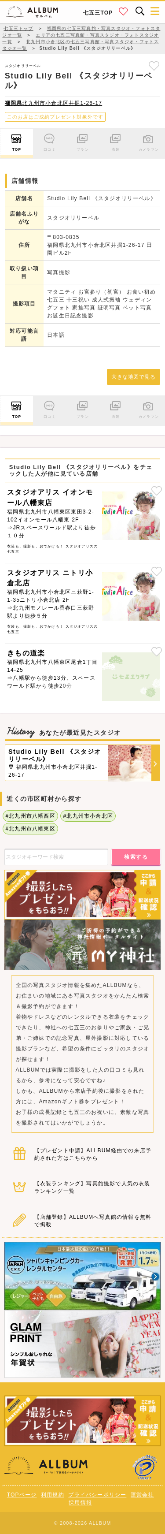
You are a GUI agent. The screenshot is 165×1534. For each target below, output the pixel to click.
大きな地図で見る (133, 377)
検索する (136, 857)
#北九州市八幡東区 (30, 829)
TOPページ (22, 1495)
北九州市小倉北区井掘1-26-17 (53, 103)
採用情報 (80, 1503)
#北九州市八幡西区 (30, 816)
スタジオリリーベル (23, 65)
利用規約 (52, 1495)
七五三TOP (98, 13)
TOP (16, 141)
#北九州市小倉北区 (88, 816)
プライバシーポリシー (97, 1495)
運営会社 (142, 1495)
